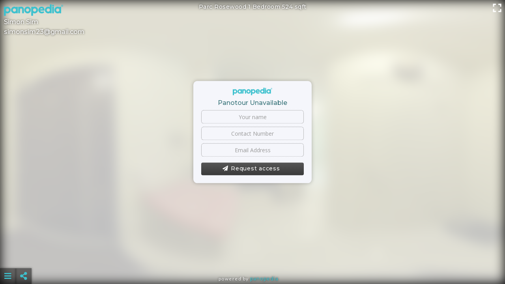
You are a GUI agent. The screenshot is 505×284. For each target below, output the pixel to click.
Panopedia (264, 279)
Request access (251, 168)
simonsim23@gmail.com (44, 32)
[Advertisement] (252, 256)
